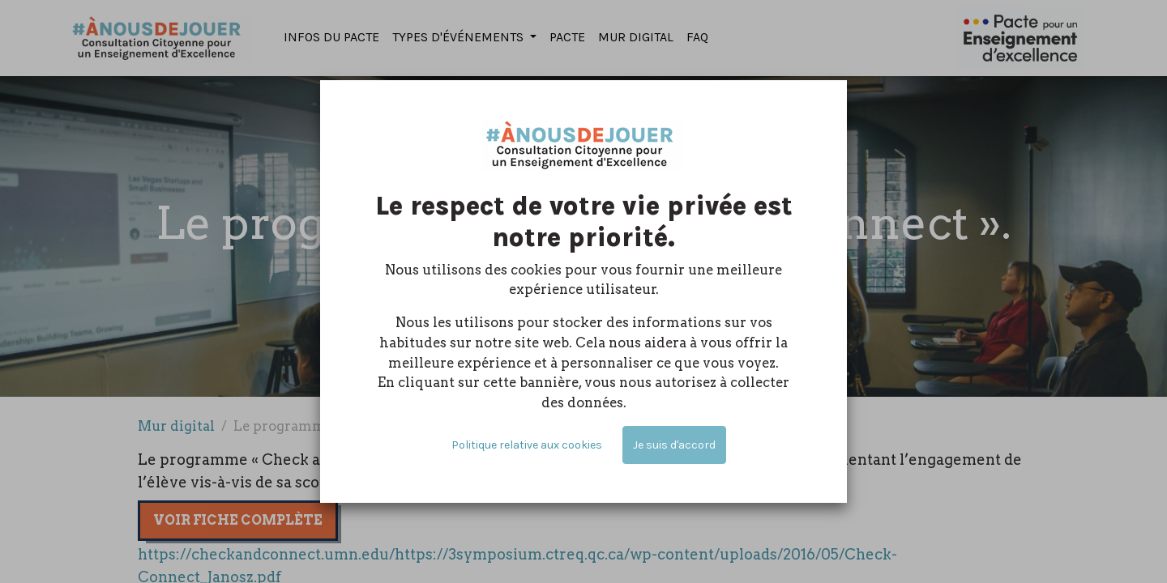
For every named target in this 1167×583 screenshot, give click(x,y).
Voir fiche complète (238, 520)
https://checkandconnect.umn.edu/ (266, 554)
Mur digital (176, 426)
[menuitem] (331, 38)
